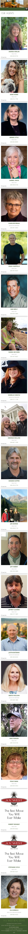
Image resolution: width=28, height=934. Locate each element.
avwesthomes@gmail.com (21, 925)
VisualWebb (7, 930)
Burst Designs (19, 930)
